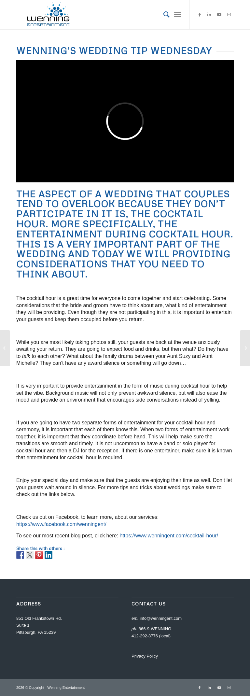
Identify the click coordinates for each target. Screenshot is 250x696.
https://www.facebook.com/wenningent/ (61, 524)
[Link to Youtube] (219, 15)
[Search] (163, 14)
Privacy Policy (145, 656)
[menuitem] (163, 14)
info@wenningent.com (161, 618)
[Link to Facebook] (199, 15)
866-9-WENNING (155, 628)
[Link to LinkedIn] (209, 15)
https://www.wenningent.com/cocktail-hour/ (168, 535)
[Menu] (177, 14)
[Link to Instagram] (229, 15)
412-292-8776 (145, 635)
